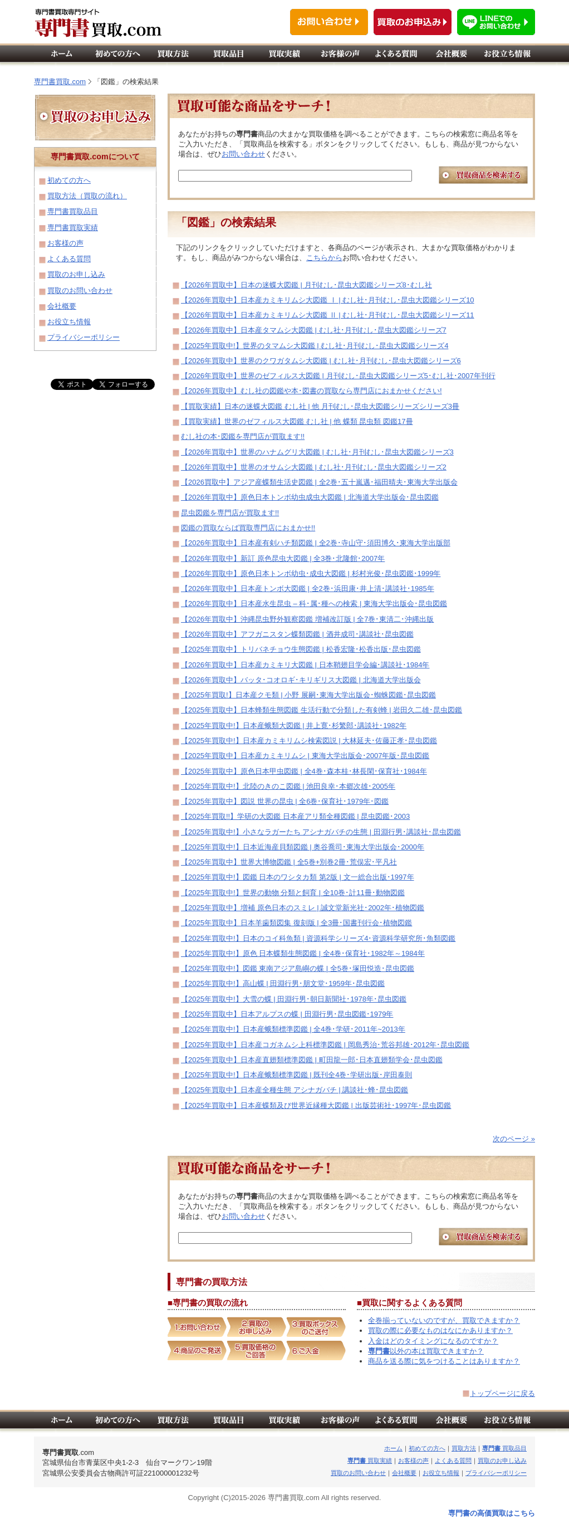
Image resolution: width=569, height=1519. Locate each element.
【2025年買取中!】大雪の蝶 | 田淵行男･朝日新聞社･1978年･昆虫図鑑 (293, 999)
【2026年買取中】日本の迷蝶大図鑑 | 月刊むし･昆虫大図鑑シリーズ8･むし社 (306, 285)
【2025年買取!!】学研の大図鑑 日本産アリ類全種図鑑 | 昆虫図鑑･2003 (295, 816)
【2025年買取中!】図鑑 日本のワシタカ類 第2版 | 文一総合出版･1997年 (297, 877)
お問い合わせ (243, 154)
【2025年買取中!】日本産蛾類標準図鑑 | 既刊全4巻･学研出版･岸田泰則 (296, 1075)
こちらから (324, 257)
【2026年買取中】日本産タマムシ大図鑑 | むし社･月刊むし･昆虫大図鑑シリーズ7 (314, 330)
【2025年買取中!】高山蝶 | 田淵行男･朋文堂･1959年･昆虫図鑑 (283, 983)
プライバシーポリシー (83, 337)
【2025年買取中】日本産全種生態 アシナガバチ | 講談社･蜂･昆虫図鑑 (294, 1090)
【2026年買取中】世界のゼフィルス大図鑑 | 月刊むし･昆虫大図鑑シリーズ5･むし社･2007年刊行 (338, 376)
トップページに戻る (502, 1393)
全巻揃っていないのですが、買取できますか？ (444, 1320)
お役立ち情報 (69, 322)
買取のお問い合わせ (79, 290)
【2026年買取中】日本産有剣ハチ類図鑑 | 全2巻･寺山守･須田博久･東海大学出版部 (315, 543)
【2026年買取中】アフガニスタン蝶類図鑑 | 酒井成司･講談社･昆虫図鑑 (297, 634)
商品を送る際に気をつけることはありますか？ (444, 1361)
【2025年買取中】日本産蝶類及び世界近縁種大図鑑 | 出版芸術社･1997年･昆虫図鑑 (316, 1105)
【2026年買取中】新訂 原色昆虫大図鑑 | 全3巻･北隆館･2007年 (283, 558)
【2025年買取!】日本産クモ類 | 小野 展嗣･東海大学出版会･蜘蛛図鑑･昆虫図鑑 (308, 695)
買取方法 (464, 1448)
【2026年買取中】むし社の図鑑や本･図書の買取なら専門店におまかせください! (311, 391)
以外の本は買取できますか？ (426, 1351)
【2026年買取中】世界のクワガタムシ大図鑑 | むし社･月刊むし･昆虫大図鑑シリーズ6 (321, 360)
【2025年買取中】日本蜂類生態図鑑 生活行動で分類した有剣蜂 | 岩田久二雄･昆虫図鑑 (321, 710)
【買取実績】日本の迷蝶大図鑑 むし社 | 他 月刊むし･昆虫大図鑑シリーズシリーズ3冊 (320, 406)
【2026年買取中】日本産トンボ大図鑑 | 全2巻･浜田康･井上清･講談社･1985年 (307, 588)
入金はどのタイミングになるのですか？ (433, 1341)
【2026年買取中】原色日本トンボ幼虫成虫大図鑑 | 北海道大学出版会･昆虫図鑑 (310, 497)
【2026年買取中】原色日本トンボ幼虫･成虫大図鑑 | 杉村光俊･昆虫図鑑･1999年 (310, 573)
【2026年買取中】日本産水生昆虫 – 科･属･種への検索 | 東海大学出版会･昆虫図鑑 (314, 603)
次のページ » (514, 1139)
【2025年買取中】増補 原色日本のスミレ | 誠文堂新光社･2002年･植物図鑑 (302, 907)
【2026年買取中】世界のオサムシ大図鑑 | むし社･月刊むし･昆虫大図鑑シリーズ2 (314, 467)
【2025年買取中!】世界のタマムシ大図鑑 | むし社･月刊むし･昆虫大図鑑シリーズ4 (314, 345)
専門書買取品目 (72, 211)
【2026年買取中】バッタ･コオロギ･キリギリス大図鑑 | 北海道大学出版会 (301, 680)
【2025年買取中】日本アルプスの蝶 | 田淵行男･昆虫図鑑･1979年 (287, 1014)
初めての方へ (69, 180)
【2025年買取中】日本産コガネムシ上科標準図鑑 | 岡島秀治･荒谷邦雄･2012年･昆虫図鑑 (325, 1045)
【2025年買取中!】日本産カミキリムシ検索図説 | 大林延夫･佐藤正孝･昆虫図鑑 (309, 740)
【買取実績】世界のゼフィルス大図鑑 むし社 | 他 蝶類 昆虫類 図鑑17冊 (297, 421)
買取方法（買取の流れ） (87, 196)
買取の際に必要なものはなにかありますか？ (440, 1330)
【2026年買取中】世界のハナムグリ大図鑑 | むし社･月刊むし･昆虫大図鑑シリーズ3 (317, 452)
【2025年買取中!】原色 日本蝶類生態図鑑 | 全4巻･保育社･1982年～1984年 (303, 953)
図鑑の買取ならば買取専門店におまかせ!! (248, 528)
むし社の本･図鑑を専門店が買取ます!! (243, 436)
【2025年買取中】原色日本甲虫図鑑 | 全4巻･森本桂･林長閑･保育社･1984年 (304, 771)
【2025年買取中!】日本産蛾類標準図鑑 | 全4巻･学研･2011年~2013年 (293, 1029)
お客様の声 (65, 243)
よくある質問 (69, 259)
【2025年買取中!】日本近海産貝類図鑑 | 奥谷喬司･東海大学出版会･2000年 (302, 847)
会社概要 (61, 306)
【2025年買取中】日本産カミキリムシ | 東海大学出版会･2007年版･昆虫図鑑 (305, 755)
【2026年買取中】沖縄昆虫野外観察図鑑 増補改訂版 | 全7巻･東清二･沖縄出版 (307, 619)
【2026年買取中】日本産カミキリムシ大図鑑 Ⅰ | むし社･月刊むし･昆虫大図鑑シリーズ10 (327, 300)
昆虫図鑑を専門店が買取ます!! (230, 513)
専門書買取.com (60, 81)
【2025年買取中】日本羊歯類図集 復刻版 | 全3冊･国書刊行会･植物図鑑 (296, 923)
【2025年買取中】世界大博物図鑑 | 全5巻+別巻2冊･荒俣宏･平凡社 (289, 862)
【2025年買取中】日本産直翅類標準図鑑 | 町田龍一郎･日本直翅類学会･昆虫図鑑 (312, 1060)
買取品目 (504, 1448)
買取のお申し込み (76, 274)
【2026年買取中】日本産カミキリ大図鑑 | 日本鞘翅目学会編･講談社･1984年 (305, 665)
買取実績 (369, 1460)
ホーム (393, 1448)
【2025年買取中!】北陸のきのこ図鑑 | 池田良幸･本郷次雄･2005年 (288, 786)
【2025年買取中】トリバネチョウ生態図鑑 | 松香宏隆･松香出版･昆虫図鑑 (301, 649)
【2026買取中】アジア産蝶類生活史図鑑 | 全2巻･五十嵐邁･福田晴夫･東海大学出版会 (319, 482)
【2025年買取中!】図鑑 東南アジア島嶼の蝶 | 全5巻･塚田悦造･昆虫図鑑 (297, 968)
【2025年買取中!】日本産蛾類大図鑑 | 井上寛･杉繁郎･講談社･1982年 (293, 725)
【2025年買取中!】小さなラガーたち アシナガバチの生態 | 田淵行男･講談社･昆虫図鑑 (321, 832)
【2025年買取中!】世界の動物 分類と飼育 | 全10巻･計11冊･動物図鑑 (293, 892)
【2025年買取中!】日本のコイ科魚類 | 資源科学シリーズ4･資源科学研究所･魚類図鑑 (318, 938)
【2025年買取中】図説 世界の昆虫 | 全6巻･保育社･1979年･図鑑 (285, 801)
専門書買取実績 (72, 227)
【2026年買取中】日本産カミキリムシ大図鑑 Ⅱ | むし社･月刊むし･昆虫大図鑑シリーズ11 (327, 315)
